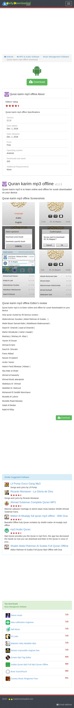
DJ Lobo (12, 636)
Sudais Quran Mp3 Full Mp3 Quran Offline (27, 664)
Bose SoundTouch (16, 671)
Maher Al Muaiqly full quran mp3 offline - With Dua (39, 515)
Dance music (14, 615)
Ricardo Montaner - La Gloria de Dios (31, 491)
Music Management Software (56, 57)
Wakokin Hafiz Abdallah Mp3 (21, 643)
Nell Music (13, 629)
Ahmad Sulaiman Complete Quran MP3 (33, 502)
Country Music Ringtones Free (22, 678)
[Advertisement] (37, 31)
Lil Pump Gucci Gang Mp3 (25, 483)
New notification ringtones (20, 622)
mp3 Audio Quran (20, 529)
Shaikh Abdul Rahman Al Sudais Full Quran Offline (39, 545)
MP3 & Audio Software (27, 57)
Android (8, 57)
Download (37, 82)
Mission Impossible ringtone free (23, 650)
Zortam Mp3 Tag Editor (18, 657)
